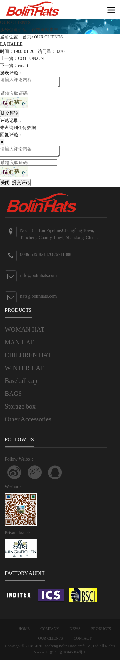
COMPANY (49, 632)
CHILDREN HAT (28, 358)
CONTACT (83, 642)
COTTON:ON (31, 58)
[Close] (2, 144)
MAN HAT (19, 346)
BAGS (13, 397)
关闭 (5, 186)
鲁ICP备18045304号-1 (68, 656)
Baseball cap (21, 384)
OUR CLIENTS (48, 37)
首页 (26, 37)
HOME (24, 632)
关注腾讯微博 (35, 476)
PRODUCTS (101, 632)
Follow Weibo (14, 476)
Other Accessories (28, 423)
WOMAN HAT (24, 333)
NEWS (75, 632)
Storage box (20, 410)
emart (23, 65)
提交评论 (10, 115)
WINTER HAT (24, 371)
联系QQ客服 (55, 476)
